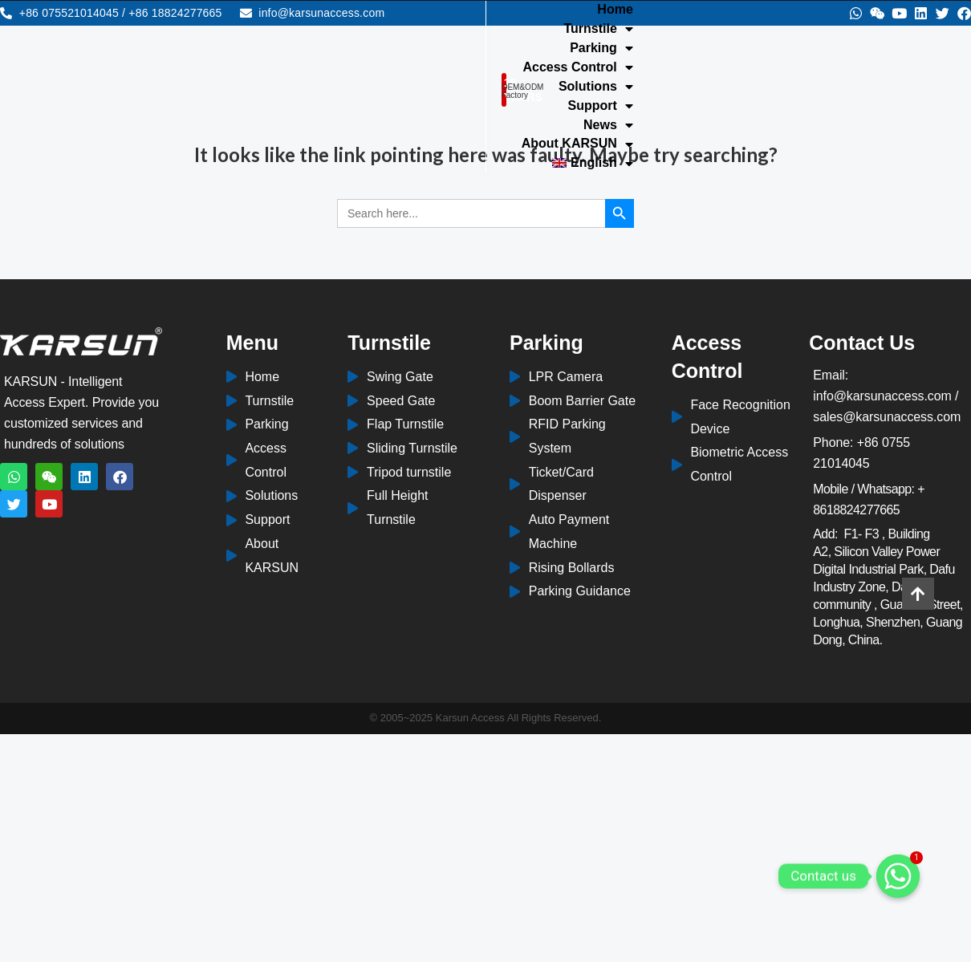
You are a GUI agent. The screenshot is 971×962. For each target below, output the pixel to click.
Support (703, 30)
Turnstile (613, 11)
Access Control (492, 30)
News (466, 49)
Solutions (609, 30)
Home (537, 10)
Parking (704, 11)
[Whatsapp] (898, 876)
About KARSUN (571, 49)
